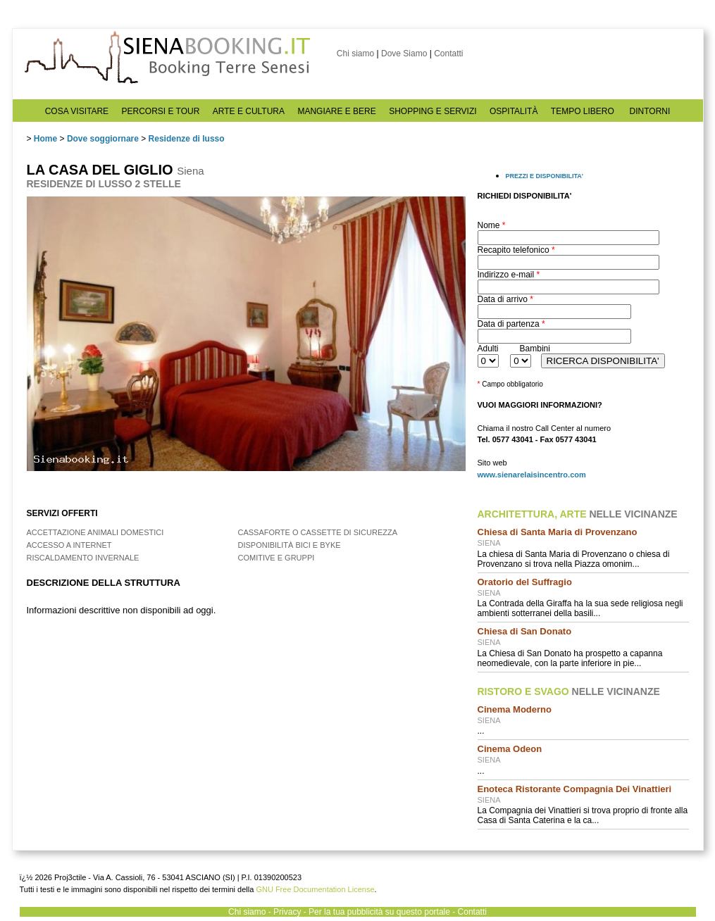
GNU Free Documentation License (315, 889)
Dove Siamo (404, 53)
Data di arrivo (505, 299)
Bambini (535, 348)
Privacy (287, 912)
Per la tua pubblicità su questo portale (379, 912)
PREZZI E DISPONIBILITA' (544, 176)
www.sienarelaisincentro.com (532, 474)
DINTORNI (650, 111)
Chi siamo (355, 53)
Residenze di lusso (187, 139)
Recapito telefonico (516, 250)
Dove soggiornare (103, 139)
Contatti (448, 53)
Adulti (488, 348)
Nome (492, 225)
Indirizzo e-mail (509, 275)
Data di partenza (511, 324)
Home (45, 139)
